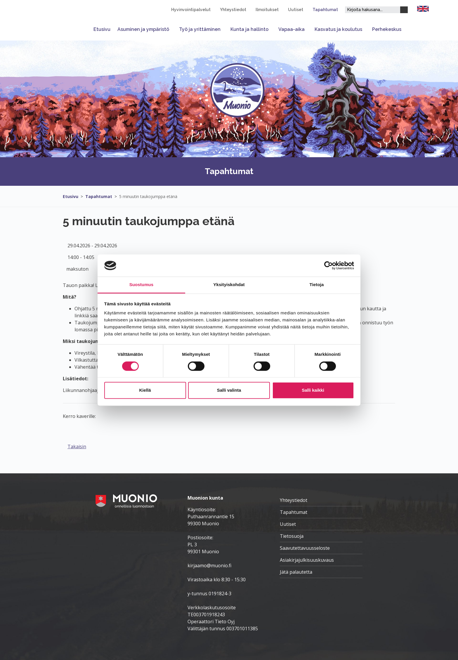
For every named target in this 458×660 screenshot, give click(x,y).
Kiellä (145, 390)
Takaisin (76, 446)
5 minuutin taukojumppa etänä (148, 196)
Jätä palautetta (296, 572)
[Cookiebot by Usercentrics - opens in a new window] (328, 265)
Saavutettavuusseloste (305, 548)
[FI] (423, 8)
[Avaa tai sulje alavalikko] (172, 29)
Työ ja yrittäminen (200, 29)
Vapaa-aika (291, 29)
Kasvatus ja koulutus (338, 29)
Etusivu (101, 29)
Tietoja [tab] (317, 284)
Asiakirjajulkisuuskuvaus (307, 560)
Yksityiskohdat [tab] (228, 284)
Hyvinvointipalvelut (191, 9)
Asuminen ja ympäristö (143, 29)
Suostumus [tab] (141, 284)
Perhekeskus (386, 29)
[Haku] (404, 9)
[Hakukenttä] (372, 9)
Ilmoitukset (267, 9)
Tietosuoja (291, 536)
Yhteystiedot (233, 9)
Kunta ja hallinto (249, 29)
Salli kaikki (313, 390)
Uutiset (295, 9)
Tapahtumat (325, 9)
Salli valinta (229, 390)
